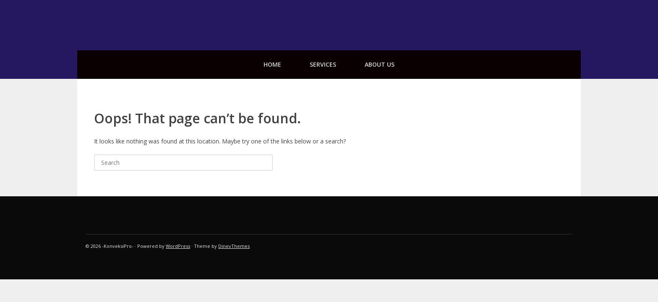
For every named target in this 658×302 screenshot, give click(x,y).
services (323, 64)
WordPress (178, 246)
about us (379, 64)
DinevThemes (234, 246)
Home (272, 64)
